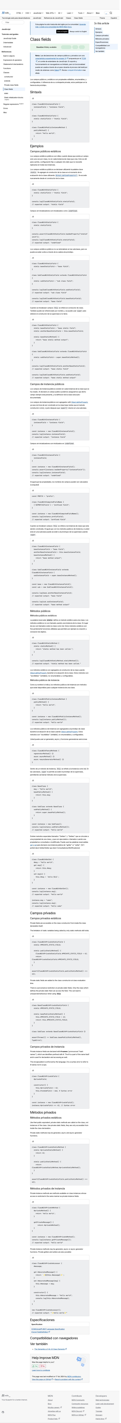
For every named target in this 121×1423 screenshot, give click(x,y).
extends (7, 81)
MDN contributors (74, 1376)
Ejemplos (98, 32)
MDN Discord (77, 1411)
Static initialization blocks (13, 97)
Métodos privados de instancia (47, 1188)
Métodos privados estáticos (45, 1117)
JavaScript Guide (9, 38)
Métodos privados (102, 39)
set (35, 845)
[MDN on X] (10, 1412)
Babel (56, 70)
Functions (7, 68)
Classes (6, 72)
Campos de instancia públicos (47, 384)
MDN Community (78, 1400)
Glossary (99, 1415)
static (6, 93)
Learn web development (105, 1404)
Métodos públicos (40, 611)
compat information (74, 70)
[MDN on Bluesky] (6, 1412)
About (50, 1400)
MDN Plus (52, 1415)
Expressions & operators (12, 60)
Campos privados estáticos (45, 918)
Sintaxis (98, 29)
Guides (98, 1407)
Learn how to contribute (41, 1370)
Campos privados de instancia (47, 1046)
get (31, 845)
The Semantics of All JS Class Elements (49, 1349)
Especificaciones (101, 42)
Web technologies (102, 1400)
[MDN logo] (6, 1395)
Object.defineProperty (79, 402)
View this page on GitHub (41, 1379)
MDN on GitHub (78, 1415)
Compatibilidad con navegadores (102, 46)
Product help (53, 1419)
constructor (8, 77)
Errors (5, 108)
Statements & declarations (13, 64)
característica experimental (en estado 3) (50, 58)
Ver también (99, 51)
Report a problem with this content (68, 1379)
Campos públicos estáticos (45, 151)
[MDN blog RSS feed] (18, 1412)
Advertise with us (54, 1411)
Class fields (8, 89)
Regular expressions (11, 104)
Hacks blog (100, 1419)
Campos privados (102, 35)
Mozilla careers (54, 1407)
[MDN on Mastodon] (14, 1412)
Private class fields (11, 85)
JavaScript (6, 29)
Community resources (80, 1404)
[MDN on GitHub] (3, 1412)
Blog (97, 13)
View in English (62, 31)
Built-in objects (9, 56)
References (6, 52)
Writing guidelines (78, 1407)
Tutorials (99, 1411)
